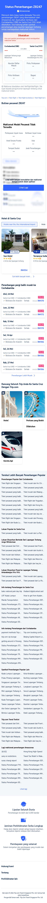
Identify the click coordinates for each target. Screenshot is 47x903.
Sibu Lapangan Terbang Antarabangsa (12, 695)
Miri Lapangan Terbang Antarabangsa (12, 691)
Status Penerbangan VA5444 (12, 613)
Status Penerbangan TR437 (12, 654)
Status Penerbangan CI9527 (34, 769)
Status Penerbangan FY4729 (34, 765)
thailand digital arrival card (33, 591)
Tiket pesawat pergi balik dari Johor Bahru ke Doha (34, 488)
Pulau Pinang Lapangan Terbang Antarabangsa (12, 678)
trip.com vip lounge (9, 637)
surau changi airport (9, 761)
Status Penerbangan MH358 (12, 659)
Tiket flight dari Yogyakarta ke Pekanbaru (34, 501)
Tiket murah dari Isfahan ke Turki (12, 555)
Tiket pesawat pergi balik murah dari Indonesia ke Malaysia (34, 555)
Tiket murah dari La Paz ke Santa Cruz (34, 533)
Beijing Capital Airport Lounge (34, 637)
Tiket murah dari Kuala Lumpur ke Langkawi (34, 523)
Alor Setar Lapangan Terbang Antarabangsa (12, 709)
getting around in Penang (11, 641)
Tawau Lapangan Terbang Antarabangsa (12, 704)
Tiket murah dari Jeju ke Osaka (34, 514)
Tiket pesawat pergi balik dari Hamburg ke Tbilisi (34, 509)
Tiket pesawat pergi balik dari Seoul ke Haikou (12, 509)
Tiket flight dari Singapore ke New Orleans (12, 483)
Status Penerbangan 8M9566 (12, 769)
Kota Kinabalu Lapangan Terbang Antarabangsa (34, 674)
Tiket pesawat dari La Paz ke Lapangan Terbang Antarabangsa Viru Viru (34, 581)
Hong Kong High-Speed (33, 752)
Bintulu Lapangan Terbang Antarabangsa (12, 713)
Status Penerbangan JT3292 (12, 604)
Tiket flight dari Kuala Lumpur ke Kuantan (12, 523)
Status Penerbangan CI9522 (34, 613)
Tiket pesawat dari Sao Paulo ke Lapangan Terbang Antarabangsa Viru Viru (12, 581)
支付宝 (4, 752)
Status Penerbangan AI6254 (34, 604)
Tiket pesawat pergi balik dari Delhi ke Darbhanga (12, 501)
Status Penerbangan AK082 (12, 618)
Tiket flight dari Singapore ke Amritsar (12, 518)
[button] (42, 3)
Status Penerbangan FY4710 (34, 646)
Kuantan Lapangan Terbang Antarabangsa (34, 704)
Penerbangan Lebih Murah (23, 375)
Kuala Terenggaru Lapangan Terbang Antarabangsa (12, 700)
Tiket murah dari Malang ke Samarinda (34, 492)
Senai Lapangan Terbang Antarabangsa (34, 682)
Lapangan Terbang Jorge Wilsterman (13, 56)
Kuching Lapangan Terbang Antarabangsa (34, 678)
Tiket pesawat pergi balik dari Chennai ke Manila (12, 496)
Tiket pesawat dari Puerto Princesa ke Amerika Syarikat (34, 546)
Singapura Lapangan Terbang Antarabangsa (12, 682)
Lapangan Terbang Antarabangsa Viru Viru (34, 56)
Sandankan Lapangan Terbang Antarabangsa (34, 709)
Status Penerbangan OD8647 (34, 618)
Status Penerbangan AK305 (12, 650)
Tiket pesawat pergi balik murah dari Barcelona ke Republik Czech (12, 550)
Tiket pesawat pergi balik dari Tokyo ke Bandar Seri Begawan (12, 492)
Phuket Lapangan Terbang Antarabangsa (34, 700)
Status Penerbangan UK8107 (34, 609)
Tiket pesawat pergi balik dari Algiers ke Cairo (12, 488)
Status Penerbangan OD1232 (34, 600)
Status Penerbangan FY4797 (12, 765)
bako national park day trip (12, 591)
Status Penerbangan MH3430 (34, 654)
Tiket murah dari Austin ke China (34, 550)
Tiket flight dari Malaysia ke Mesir (12, 563)
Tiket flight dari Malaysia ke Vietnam (12, 559)
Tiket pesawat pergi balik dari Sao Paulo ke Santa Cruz (12, 533)
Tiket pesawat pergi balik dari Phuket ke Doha (12, 505)
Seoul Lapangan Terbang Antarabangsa (34, 691)
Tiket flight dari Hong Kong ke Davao (34, 505)
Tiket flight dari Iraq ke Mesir (34, 563)
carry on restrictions (9, 756)
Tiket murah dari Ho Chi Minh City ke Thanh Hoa (34, 483)
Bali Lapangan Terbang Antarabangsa (12, 687)
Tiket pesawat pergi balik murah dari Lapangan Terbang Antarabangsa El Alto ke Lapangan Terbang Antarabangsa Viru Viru (12, 576)
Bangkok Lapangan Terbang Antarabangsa (34, 695)
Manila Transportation (10, 600)
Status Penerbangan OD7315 (12, 622)
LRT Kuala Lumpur (9, 596)
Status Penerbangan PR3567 (34, 650)
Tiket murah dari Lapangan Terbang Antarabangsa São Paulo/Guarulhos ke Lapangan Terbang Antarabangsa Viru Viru (34, 576)
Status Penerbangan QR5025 (12, 609)
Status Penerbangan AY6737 (12, 663)
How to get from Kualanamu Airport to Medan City (34, 596)
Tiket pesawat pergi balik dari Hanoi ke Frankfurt (12, 514)
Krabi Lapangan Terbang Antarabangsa (34, 713)
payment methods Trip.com (12, 632)
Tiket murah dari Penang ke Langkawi (34, 518)
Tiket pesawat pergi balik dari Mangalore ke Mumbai (34, 496)
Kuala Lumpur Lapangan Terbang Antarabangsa (12, 674)
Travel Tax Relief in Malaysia (34, 756)
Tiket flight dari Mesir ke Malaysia (34, 559)
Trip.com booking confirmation (34, 632)
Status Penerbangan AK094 (34, 778)
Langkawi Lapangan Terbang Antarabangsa (34, 687)
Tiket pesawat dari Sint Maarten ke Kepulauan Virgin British (12, 546)
